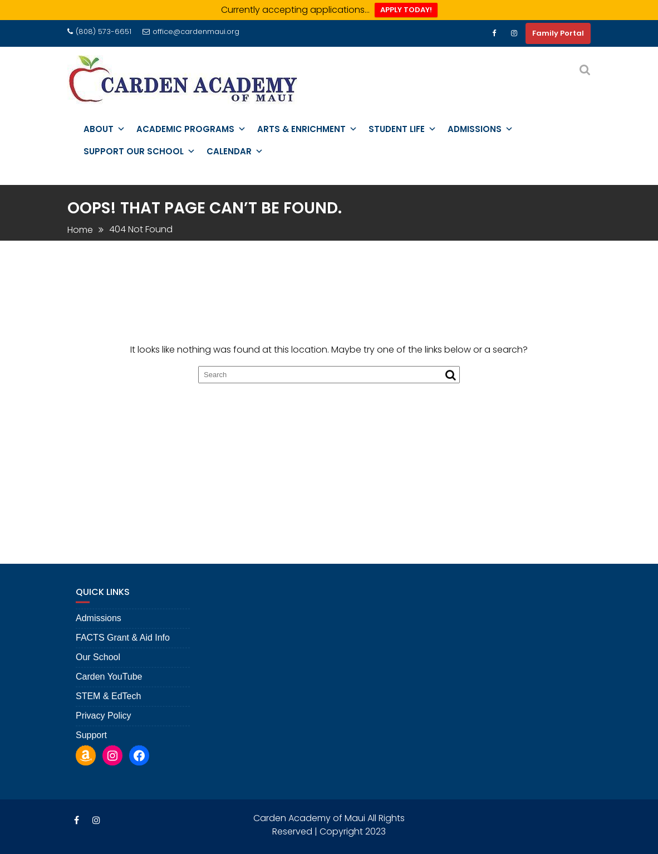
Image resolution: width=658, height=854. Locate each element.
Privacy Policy (103, 734)
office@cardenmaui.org (191, 31)
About (104, 129)
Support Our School (139, 151)
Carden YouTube (109, 695)
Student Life (402, 129)
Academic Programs (191, 129)
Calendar (235, 151)
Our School (98, 675)
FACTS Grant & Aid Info (123, 656)
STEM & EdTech (108, 714)
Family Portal (558, 33)
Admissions (480, 129)
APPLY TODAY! (406, 9)
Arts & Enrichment (307, 129)
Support (91, 753)
